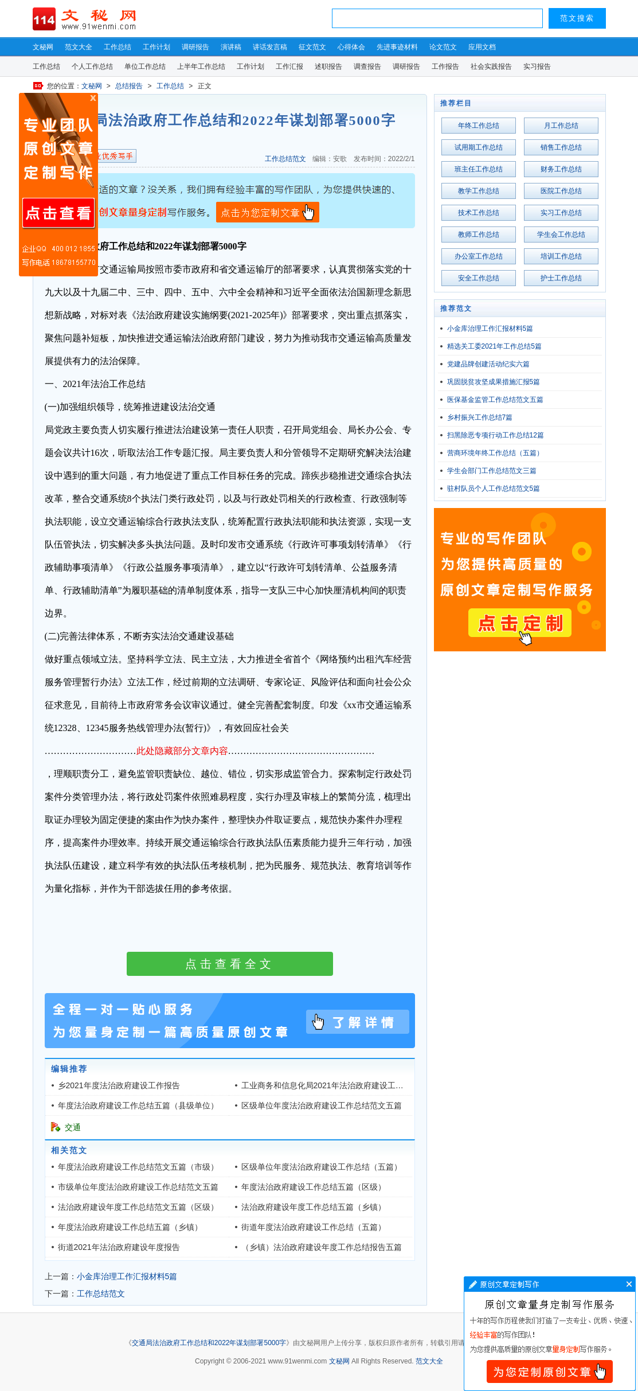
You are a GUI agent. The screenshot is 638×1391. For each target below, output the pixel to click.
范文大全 (78, 47)
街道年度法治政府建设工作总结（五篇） (313, 1227)
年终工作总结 (478, 126)
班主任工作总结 (479, 169)
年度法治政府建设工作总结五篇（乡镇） (130, 1227)
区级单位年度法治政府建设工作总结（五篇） (321, 1166)
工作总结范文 (285, 159)
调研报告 (195, 47)
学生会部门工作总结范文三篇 (492, 471)
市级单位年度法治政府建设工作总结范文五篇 (138, 1186)
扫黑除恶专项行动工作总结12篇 (495, 435)
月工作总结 (561, 126)
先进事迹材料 (397, 47)
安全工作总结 (478, 278)
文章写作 (550, 1333)
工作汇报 (289, 66)
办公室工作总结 (479, 256)
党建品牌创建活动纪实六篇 (488, 364)
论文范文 (443, 47)
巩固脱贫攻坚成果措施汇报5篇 (494, 382)
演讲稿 (231, 47)
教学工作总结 (478, 191)
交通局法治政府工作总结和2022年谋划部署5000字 (209, 1343)
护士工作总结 (561, 278)
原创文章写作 (58, 184)
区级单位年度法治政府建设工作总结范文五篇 (321, 1105)
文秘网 (43, 47)
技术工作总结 (478, 213)
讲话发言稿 (270, 47)
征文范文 (312, 47)
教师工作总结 (478, 234)
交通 (73, 1127)
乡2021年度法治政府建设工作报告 (119, 1085)
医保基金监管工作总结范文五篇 (495, 400)
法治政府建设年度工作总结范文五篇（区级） (138, 1207)
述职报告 (328, 66)
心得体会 (351, 47)
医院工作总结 (561, 191)
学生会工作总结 (561, 234)
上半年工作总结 (201, 66)
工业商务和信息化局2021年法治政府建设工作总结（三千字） (350, 1085)
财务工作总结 (561, 169)
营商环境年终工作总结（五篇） (495, 453)
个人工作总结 (92, 66)
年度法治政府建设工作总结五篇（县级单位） (138, 1105)
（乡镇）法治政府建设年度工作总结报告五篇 (321, 1247)
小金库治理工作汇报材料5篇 (127, 1276)
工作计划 (156, 47)
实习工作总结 (561, 213)
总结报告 (129, 86)
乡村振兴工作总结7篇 (480, 417)
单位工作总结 (145, 66)
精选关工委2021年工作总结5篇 (494, 346)
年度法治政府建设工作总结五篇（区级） (313, 1186)
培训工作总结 (561, 256)
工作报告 (445, 66)
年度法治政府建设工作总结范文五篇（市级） (138, 1166)
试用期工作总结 (479, 147)
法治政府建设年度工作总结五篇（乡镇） (313, 1207)
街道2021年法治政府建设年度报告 (119, 1247)
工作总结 (117, 47)
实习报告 (537, 66)
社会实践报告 (491, 66)
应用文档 (482, 47)
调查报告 (367, 66)
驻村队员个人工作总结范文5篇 (494, 488)
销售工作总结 (561, 147)
